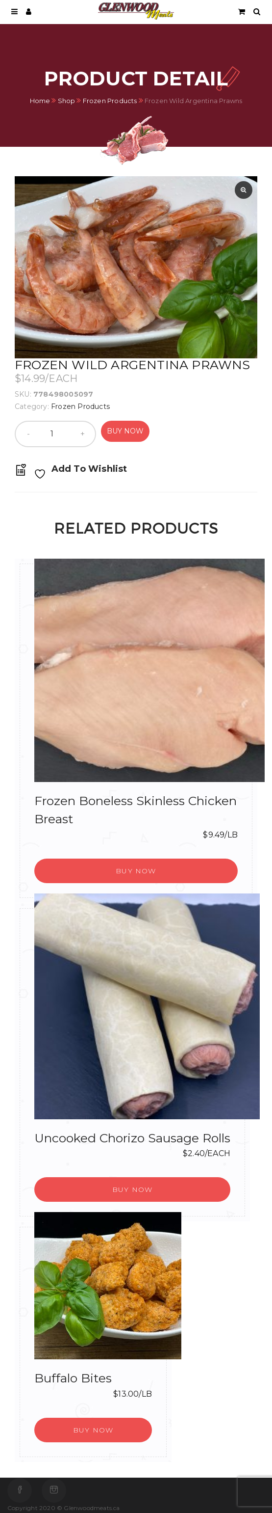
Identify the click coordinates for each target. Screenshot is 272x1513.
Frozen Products (110, 100)
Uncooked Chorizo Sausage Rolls (132, 1138)
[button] (136, 871)
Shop (66, 100)
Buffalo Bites (73, 1378)
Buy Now (125, 431)
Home (40, 100)
